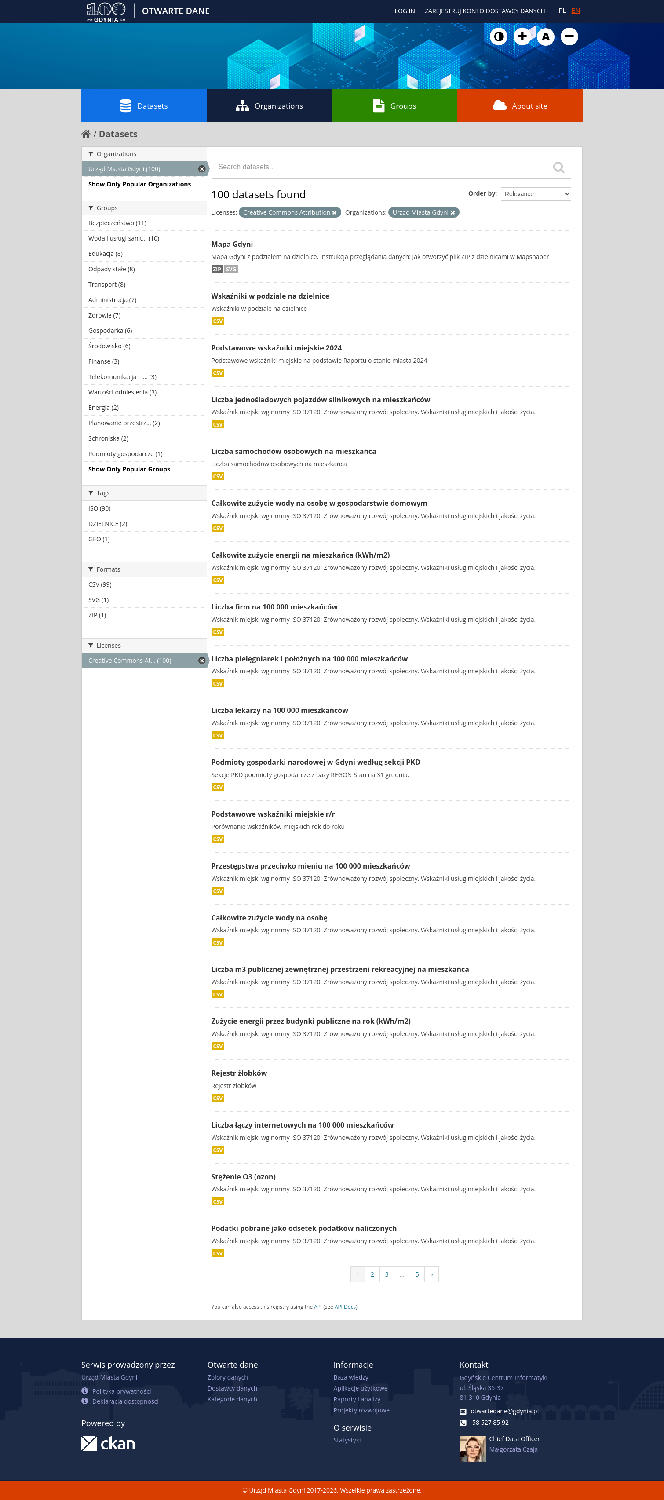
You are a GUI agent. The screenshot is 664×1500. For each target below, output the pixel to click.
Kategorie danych (232, 1399)
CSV (218, 321)
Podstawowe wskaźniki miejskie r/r (273, 814)
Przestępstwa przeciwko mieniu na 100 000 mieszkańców (311, 866)
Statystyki (347, 1440)
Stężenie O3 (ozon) (244, 1177)
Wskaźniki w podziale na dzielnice (271, 296)
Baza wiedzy (351, 1377)
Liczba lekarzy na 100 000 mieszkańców (280, 710)
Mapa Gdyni (232, 244)
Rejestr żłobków (239, 1073)
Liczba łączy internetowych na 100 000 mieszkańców (303, 1125)
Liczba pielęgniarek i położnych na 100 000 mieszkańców (310, 659)
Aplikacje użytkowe (361, 1388)
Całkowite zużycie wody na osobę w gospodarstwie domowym (320, 503)
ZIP (217, 269)
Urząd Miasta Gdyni (109, 1377)
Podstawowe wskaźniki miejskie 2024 (277, 348)
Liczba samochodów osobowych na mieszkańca (294, 451)
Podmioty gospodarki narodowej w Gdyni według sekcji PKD (316, 762)
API (318, 1306)
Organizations (269, 105)
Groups (394, 105)
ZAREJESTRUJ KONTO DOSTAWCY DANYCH (485, 11)
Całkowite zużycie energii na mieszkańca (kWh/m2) (301, 555)
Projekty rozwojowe (362, 1410)
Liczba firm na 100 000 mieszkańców (275, 607)
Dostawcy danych (232, 1388)
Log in (405, 11)
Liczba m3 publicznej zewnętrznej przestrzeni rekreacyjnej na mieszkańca (340, 969)
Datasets (144, 105)
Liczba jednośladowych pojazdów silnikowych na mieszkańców (321, 400)
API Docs (345, 1306)
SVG (231, 269)
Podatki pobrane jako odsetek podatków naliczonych (304, 1228)
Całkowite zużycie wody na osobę (270, 918)
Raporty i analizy (357, 1399)
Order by (481, 193)
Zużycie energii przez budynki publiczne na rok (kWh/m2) (311, 1021)
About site (520, 105)
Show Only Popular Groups (129, 469)
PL (562, 10)
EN (576, 10)
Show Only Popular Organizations (139, 184)
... (402, 1274)
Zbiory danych (228, 1377)
